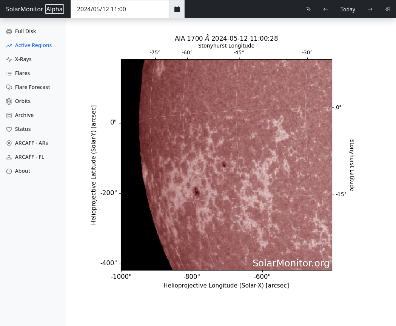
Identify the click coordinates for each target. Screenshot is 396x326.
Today (348, 9)
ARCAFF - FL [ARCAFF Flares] (25, 156)
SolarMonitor (35, 9)
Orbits (18, 101)
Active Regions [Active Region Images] (29, 45)
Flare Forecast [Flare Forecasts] (28, 87)
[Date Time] (120, 9)
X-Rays (19, 59)
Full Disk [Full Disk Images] (21, 31)
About (18, 170)
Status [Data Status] (18, 128)
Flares (18, 73)
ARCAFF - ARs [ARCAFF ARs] (27, 142)
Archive (20, 114)
